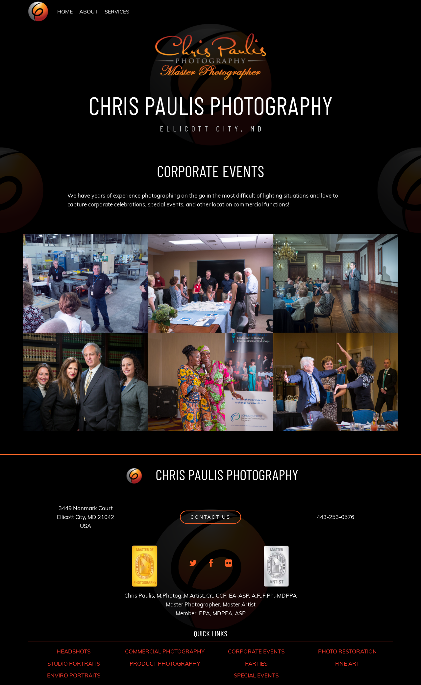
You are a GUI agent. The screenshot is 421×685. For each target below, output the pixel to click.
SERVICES (117, 11)
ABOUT (88, 11)
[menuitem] (65, 11)
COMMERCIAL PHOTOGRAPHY (165, 651)
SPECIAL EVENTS (256, 675)
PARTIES (256, 663)
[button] (210, 517)
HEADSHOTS (73, 651)
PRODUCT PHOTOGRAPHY (165, 663)
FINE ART (347, 663)
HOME (65, 11)
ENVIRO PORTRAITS (73, 675)
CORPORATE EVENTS (256, 651)
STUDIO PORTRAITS (73, 663)
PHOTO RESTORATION (347, 651)
